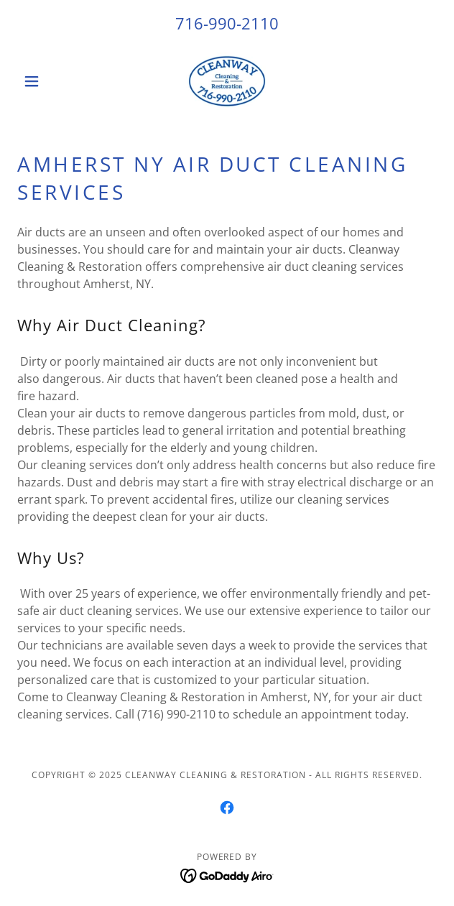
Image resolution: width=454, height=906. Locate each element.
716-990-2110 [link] (227, 23)
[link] (227, 81)
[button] (48, 81)
